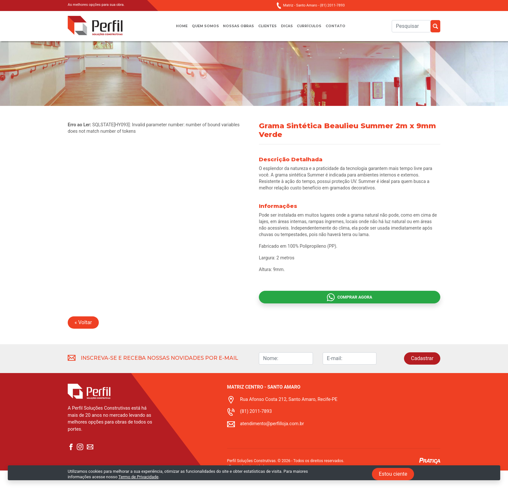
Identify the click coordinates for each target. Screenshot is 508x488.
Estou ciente (393, 474)
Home (172, 29)
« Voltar (83, 340)
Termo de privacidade (247, 484)
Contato (344, 29)
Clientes (267, 29)
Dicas (289, 29)
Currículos (314, 29)
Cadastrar (422, 376)
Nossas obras (236, 29)
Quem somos (199, 29)
